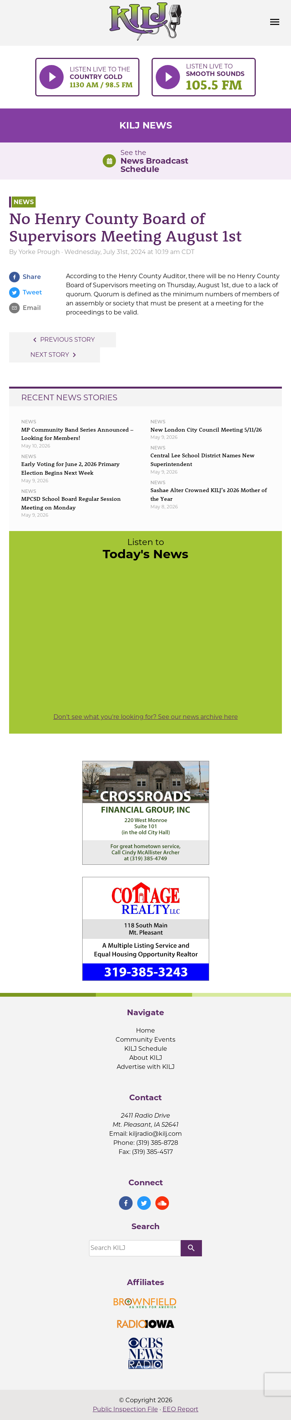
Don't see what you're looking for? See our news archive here (145, 716)
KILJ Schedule (145, 1048)
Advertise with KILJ (146, 1066)
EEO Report (181, 1409)
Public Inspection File (125, 1409)
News (24, 202)
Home (145, 1030)
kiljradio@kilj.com (155, 1133)
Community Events (145, 1039)
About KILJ (145, 1057)
